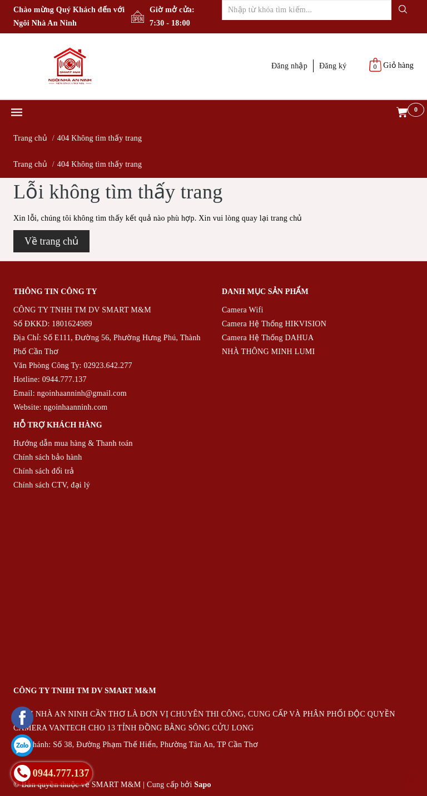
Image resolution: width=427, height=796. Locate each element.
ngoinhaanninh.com (75, 407)
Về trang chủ (51, 241)
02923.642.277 (107, 365)
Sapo (202, 784)
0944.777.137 (64, 379)
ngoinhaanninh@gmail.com (82, 393)
